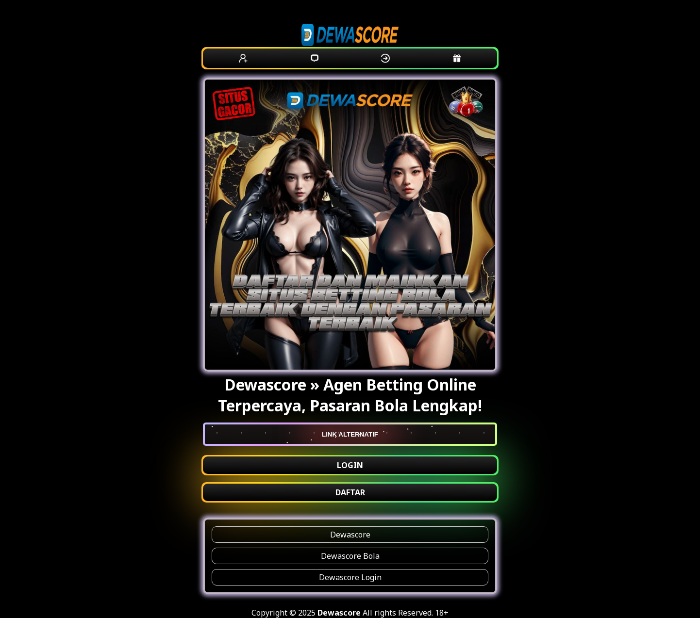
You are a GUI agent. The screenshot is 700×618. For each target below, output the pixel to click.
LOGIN (350, 465)
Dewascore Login (350, 577)
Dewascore (350, 534)
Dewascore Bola (350, 556)
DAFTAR (350, 492)
